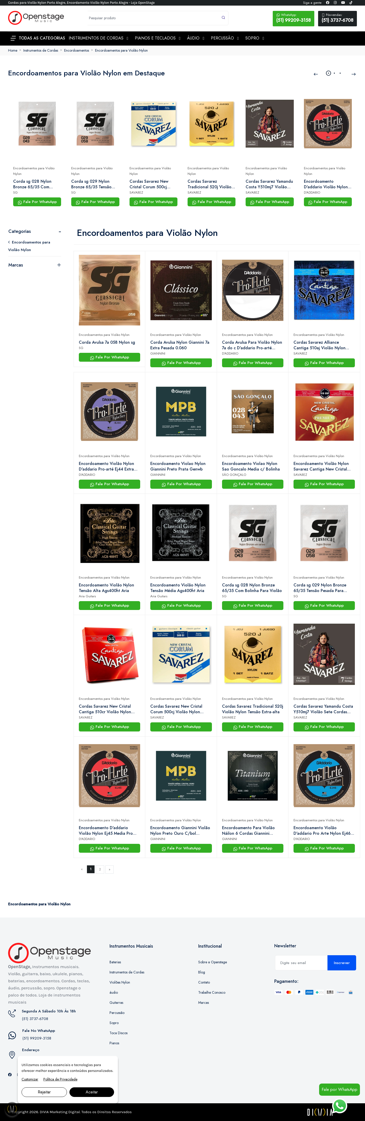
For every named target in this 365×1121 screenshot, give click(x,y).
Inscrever (342, 963)
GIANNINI (157, 353)
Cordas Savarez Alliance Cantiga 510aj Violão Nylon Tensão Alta (319, 345)
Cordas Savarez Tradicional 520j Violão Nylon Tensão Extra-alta (210, 184)
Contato (204, 982)
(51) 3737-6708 (337, 18)
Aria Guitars (87, 596)
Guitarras (116, 1002)
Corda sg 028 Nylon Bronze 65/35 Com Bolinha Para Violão (32, 184)
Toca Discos (118, 1032)
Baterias (115, 962)
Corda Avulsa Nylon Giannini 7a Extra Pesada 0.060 (179, 345)
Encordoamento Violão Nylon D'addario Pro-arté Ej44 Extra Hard (106, 466)
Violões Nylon (120, 982)
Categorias (19, 231)
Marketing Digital (65, 1112)
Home (12, 50)
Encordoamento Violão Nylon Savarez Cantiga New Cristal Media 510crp (321, 466)
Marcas (15, 265)
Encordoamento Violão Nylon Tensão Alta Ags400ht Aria (106, 588)
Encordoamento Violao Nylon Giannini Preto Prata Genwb (178, 466)
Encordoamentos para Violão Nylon (121, 50)
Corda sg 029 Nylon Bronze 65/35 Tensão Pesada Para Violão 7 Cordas (91, 184)
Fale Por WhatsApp (37, 202)
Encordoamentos (76, 50)
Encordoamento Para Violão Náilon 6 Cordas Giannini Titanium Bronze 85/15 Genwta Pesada (251, 830)
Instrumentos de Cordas (40, 50)
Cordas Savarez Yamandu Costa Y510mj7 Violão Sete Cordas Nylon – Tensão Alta (269, 184)
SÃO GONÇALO (234, 474)
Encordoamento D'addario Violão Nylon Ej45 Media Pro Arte (326, 184)
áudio (114, 992)
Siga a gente (312, 2)
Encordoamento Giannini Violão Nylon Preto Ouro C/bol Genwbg (180, 830)
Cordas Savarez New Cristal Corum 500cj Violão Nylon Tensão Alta (153, 184)
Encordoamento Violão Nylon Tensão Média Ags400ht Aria (178, 588)
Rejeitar (44, 1092)
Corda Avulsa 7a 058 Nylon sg (107, 342)
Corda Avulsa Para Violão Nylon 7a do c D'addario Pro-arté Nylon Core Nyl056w (252, 345)
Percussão (117, 1012)
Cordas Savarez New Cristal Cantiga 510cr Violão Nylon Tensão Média (105, 709)
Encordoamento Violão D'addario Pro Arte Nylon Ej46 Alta (322, 830)
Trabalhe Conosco (211, 992)
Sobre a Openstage (212, 962)
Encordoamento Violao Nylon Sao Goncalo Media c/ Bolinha (251, 466)
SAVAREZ (136, 192)
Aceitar (92, 1092)
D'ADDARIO (312, 192)
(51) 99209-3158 (293, 18)
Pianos (114, 1043)
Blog (201, 972)
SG (15, 192)
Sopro (114, 1022)
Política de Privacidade (60, 1079)
